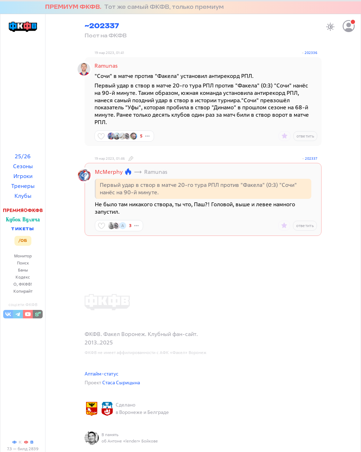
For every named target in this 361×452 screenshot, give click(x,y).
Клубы (22, 196)
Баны (23, 270)
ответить (305, 136)
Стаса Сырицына (121, 382)
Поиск (23, 263)
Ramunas (106, 65)
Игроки (22, 176)
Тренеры (23, 186)
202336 (311, 52)
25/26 (23, 156)
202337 (311, 158)
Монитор (23, 256)
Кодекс (23, 277)
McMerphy (109, 172)
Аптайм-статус (101, 373)
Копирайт (22, 291)
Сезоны (23, 166)
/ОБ (22, 241)
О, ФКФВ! (22, 284)
